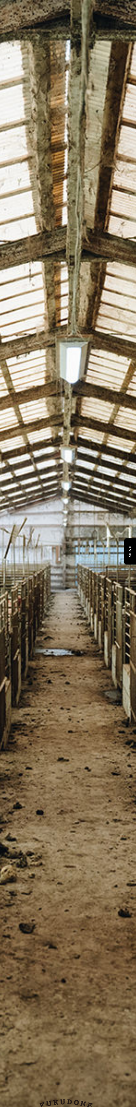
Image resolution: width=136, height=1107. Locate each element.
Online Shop (15, 1014)
